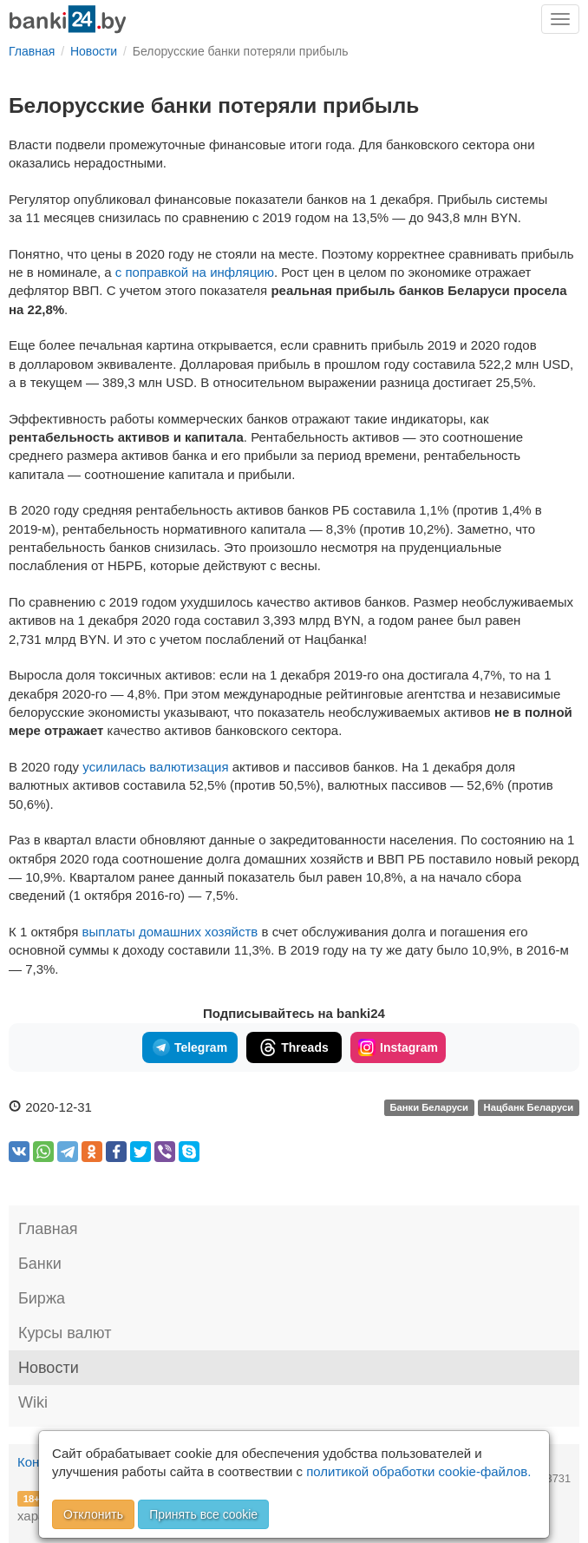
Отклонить (93, 1514)
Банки (40, 1263)
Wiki (33, 1402)
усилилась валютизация (155, 766)
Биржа (41, 1298)
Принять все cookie (203, 1514)
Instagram (398, 1047)
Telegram (190, 1047)
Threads (293, 1047)
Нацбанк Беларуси (529, 1108)
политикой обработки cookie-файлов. (418, 1471)
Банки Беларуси (428, 1108)
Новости (48, 1367)
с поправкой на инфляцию (194, 272)
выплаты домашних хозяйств (170, 931)
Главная (48, 1229)
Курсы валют (64, 1333)
